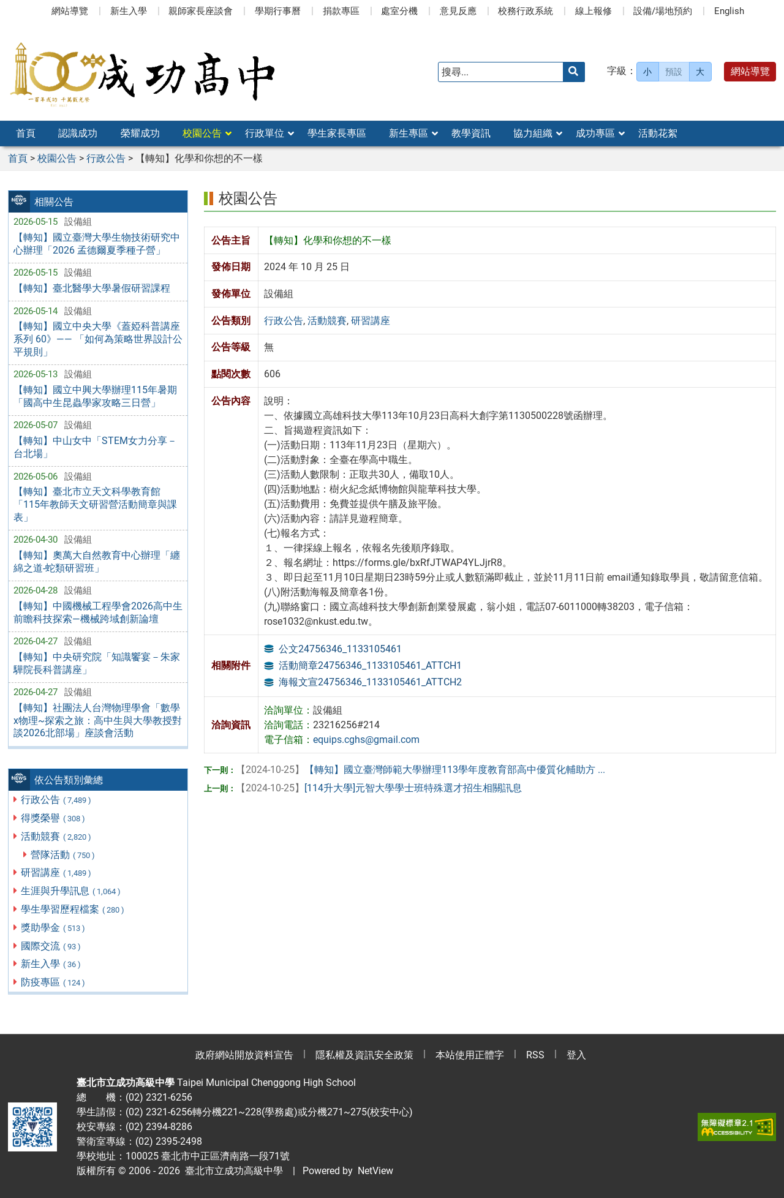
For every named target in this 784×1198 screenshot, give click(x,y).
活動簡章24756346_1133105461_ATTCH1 (370, 665)
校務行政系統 (525, 11)
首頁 (26, 133)
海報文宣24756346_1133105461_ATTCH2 (370, 682)
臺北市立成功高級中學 (231, 1171)
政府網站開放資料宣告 (244, 1055)
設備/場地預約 (662, 11)
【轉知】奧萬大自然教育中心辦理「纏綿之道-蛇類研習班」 (96, 561)
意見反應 (458, 11)
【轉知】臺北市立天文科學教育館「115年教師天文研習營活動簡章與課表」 (95, 504)
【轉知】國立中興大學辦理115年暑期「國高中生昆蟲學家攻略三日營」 (95, 396)
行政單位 (264, 133)
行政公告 (56, 799)
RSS (535, 1055)
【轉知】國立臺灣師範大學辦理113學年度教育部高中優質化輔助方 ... (420, 769)
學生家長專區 (336, 133)
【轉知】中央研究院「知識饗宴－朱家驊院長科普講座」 (96, 663)
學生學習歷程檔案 (73, 909)
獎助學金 (53, 927)
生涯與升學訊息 (71, 891)
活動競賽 (56, 836)
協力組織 (532, 133)
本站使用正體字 (469, 1055)
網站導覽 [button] (750, 71)
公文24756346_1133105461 (340, 649)
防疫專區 (53, 982)
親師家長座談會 (200, 11)
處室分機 (399, 11)
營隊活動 (63, 855)
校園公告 (202, 133)
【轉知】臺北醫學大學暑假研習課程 (91, 288)
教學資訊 (471, 133)
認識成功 (77, 133)
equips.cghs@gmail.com (366, 739)
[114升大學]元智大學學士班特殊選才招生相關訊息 (379, 788)
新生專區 (408, 133)
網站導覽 (69, 11)
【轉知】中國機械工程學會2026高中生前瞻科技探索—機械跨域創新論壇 (98, 612)
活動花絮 (657, 133)
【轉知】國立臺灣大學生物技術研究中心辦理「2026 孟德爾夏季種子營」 (96, 244)
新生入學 (128, 11)
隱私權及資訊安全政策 (364, 1055)
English (729, 11)
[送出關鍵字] (574, 72)
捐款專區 (341, 11)
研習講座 (56, 872)
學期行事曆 (278, 11)
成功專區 (595, 133)
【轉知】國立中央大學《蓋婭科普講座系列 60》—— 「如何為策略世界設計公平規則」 (98, 339)
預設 (673, 72)
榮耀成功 (140, 133)
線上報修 (593, 11)
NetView (375, 1171)
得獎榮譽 (53, 818)
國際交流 (51, 946)
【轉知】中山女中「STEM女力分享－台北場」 (95, 447)
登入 (576, 1055)
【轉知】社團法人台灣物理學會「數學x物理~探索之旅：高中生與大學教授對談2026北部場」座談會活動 (97, 720)
